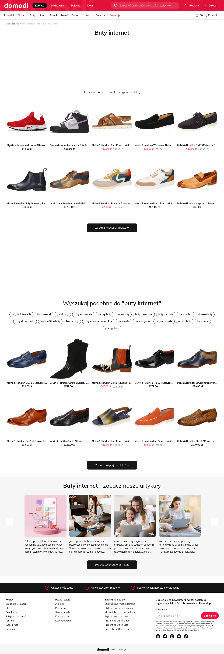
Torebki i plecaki (59, 15)
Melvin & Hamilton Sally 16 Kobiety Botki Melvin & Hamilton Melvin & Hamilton (46, 203)
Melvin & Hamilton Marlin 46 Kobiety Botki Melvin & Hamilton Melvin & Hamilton (131, 383)
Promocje (115, 15)
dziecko (75, 5)
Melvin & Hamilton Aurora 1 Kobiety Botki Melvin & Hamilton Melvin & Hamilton (89, 383)
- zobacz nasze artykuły (112, 485)
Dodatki (76, 15)
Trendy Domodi (206, 15)
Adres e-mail (162, 609)
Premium (101, 15)
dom (90, 5)
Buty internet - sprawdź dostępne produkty (112, 92)
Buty (32, 15)
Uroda (88, 15)
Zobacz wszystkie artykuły (112, 564)
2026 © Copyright (118, 649)
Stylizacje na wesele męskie (119, 608)
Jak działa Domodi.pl (16, 603)
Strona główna (12, 24)
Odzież (22, 15)
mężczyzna (57, 5)
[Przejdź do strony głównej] (16, 5)
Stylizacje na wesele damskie (120, 603)
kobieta (39, 5)
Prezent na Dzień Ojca (116, 624)
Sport (42, 15)
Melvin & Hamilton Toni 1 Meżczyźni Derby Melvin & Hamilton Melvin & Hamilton (46, 441)
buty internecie (21, 314)
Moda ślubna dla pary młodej (120, 612)
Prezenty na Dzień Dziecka (119, 629)
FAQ (8, 608)
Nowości (9, 15)
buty (44, 314)
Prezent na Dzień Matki (117, 620)
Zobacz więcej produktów (112, 227)
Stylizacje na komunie (116, 616)
